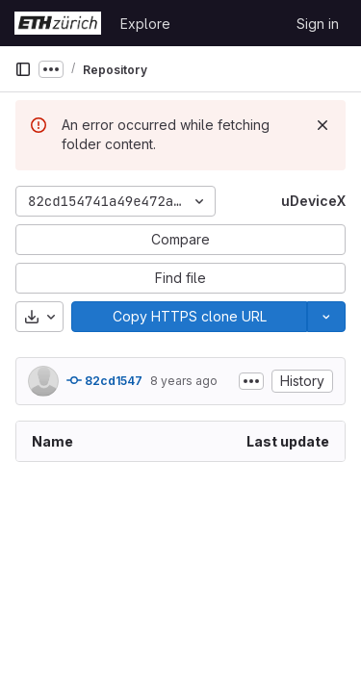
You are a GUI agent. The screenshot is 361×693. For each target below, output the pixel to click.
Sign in (318, 23)
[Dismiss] (322, 125)
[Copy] (189, 316)
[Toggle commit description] (251, 381)
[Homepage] (58, 23)
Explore (145, 23)
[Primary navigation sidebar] (23, 69)
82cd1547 (104, 380)
